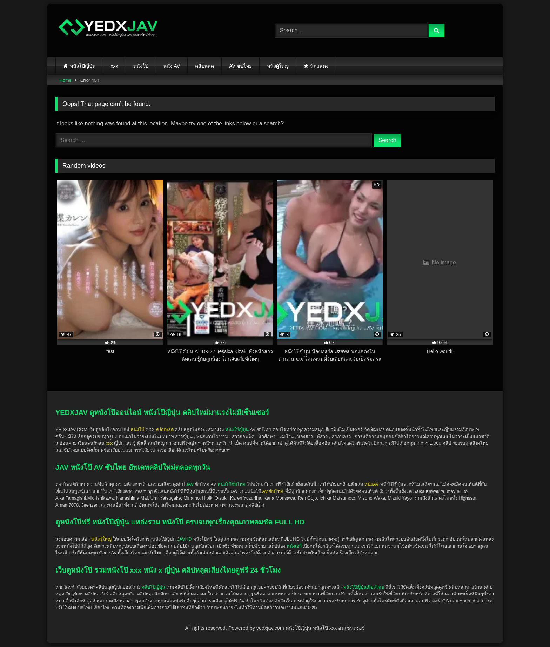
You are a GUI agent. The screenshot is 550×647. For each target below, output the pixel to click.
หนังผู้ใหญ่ (278, 66)
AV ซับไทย (240, 66)
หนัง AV (171, 66)
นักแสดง (319, 66)
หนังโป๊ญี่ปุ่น (83, 66)
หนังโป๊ (140, 66)
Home (66, 80)
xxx (114, 66)
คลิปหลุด (204, 66)
